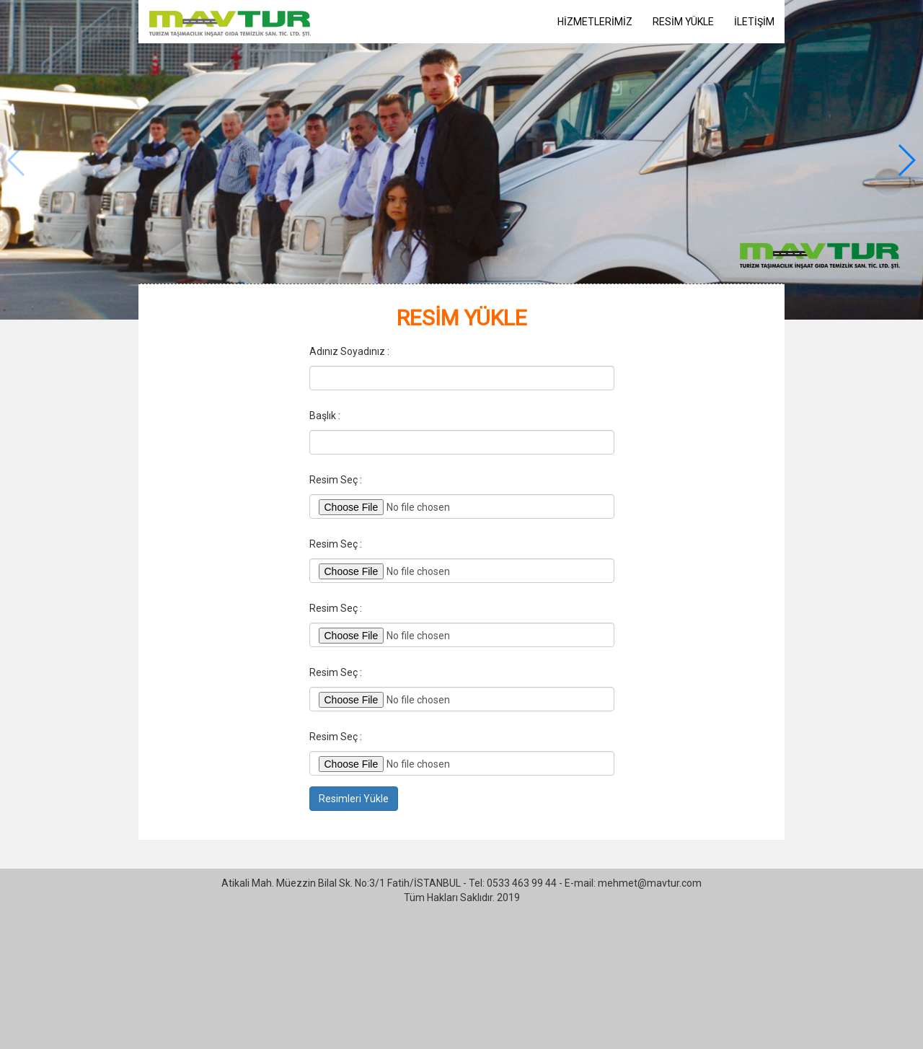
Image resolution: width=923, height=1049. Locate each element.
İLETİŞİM (754, 21)
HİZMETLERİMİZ (594, 21)
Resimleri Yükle (354, 798)
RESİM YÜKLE (683, 21)
